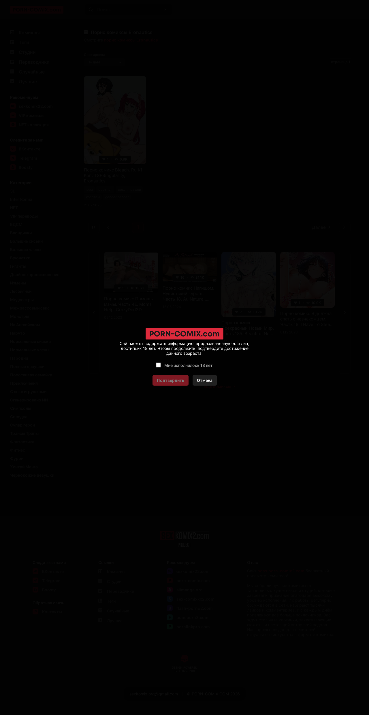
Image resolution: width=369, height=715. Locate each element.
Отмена (204, 380)
